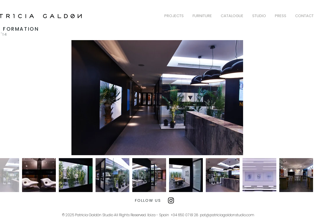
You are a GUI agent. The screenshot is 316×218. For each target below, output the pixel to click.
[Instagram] (171, 200)
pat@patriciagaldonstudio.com (227, 214)
